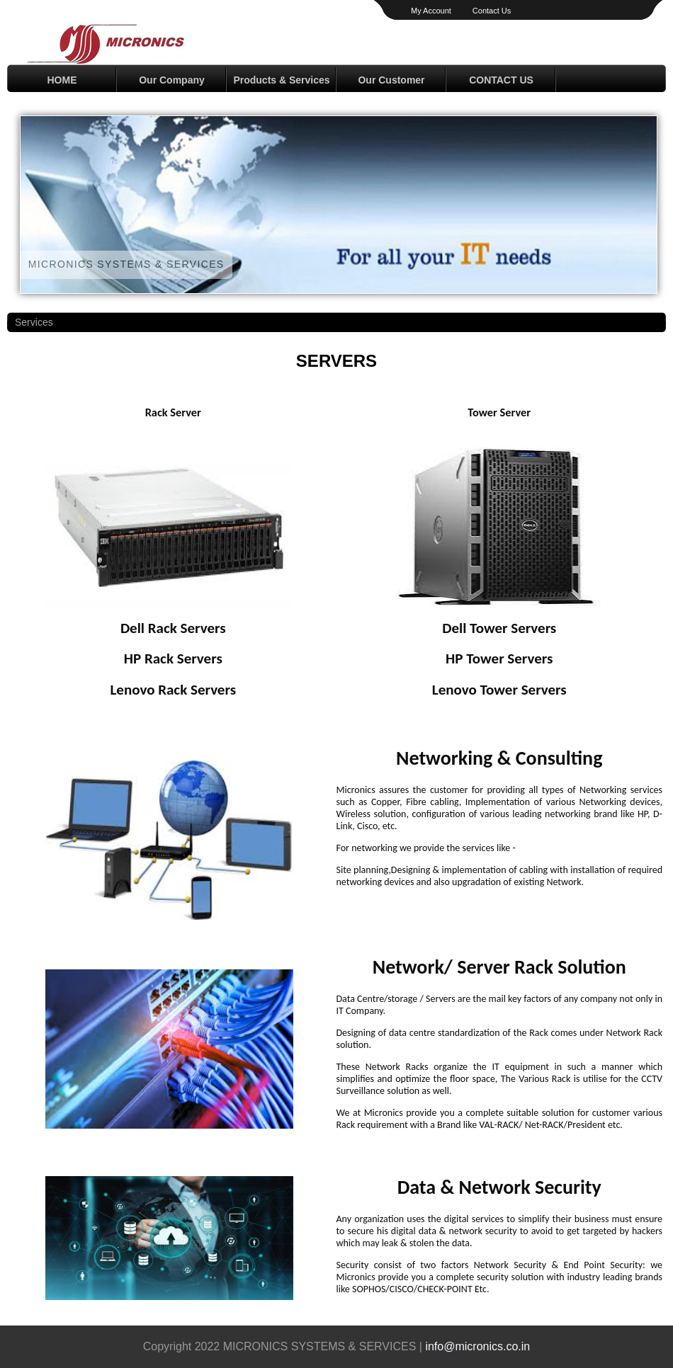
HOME (62, 80)
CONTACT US (501, 80)
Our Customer (391, 80)
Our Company (172, 80)
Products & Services (281, 80)
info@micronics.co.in (477, 1346)
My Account (431, 10)
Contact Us (492, 10)
